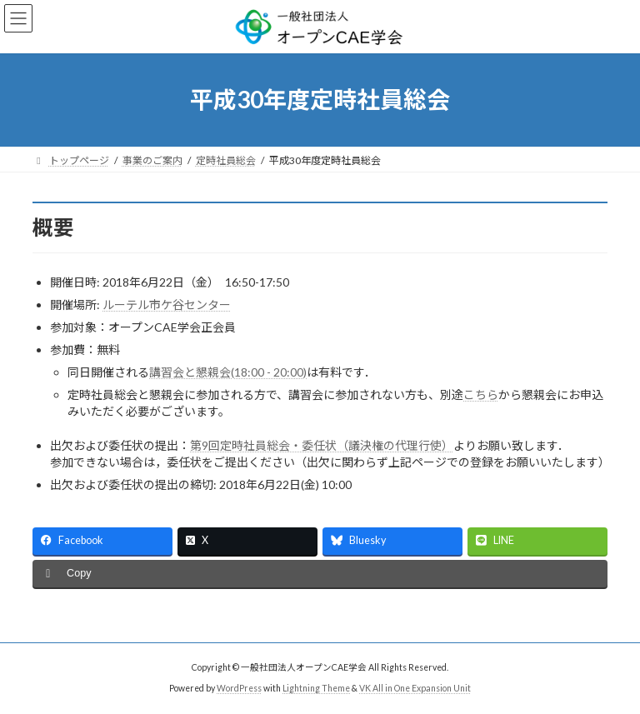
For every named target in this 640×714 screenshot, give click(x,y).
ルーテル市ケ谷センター (166, 304)
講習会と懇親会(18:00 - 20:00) (228, 372)
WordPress (239, 688)
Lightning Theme (316, 688)
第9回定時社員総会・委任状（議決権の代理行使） (321, 445)
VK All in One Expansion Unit (415, 688)
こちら (480, 394)
